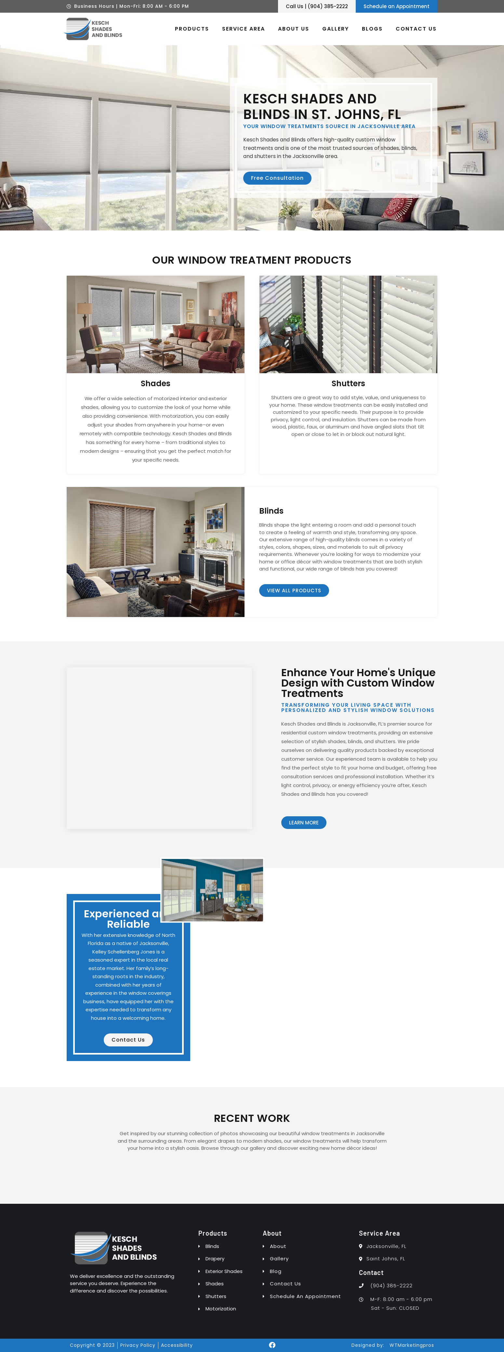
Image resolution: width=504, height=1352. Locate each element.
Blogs (372, 29)
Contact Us (416, 29)
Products (192, 29)
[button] (252, 1155)
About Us (293, 29)
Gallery (335, 29)
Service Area (243, 29)
